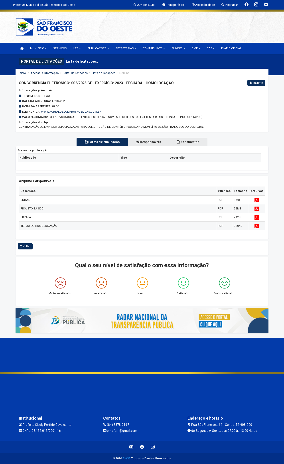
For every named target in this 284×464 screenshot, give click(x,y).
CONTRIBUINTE (154, 48)
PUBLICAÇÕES (98, 48)
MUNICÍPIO (38, 48)
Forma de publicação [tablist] (99, 142)
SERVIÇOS (60, 48)
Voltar (25, 246)
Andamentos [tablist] (191, 142)
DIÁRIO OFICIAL (231, 48)
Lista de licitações (103, 73)
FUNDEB (178, 48)
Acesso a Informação (45, 73)
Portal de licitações (75, 73)
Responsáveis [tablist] (148, 142)
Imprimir (256, 82)
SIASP (126, 458)
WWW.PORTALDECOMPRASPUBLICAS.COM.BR (71, 111)
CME (196, 48)
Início (22, 73)
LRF (77, 48)
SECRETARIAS (126, 48)
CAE (211, 48)
